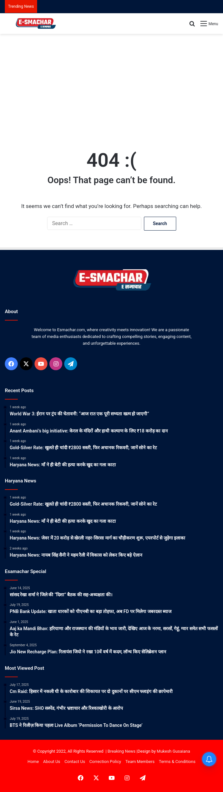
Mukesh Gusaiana (173, 751)
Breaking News (121, 751)
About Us (51, 761)
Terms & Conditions (177, 761)
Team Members (140, 761)
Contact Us (75, 761)
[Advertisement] (111, 85)
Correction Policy (105, 761)
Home (33, 761)
